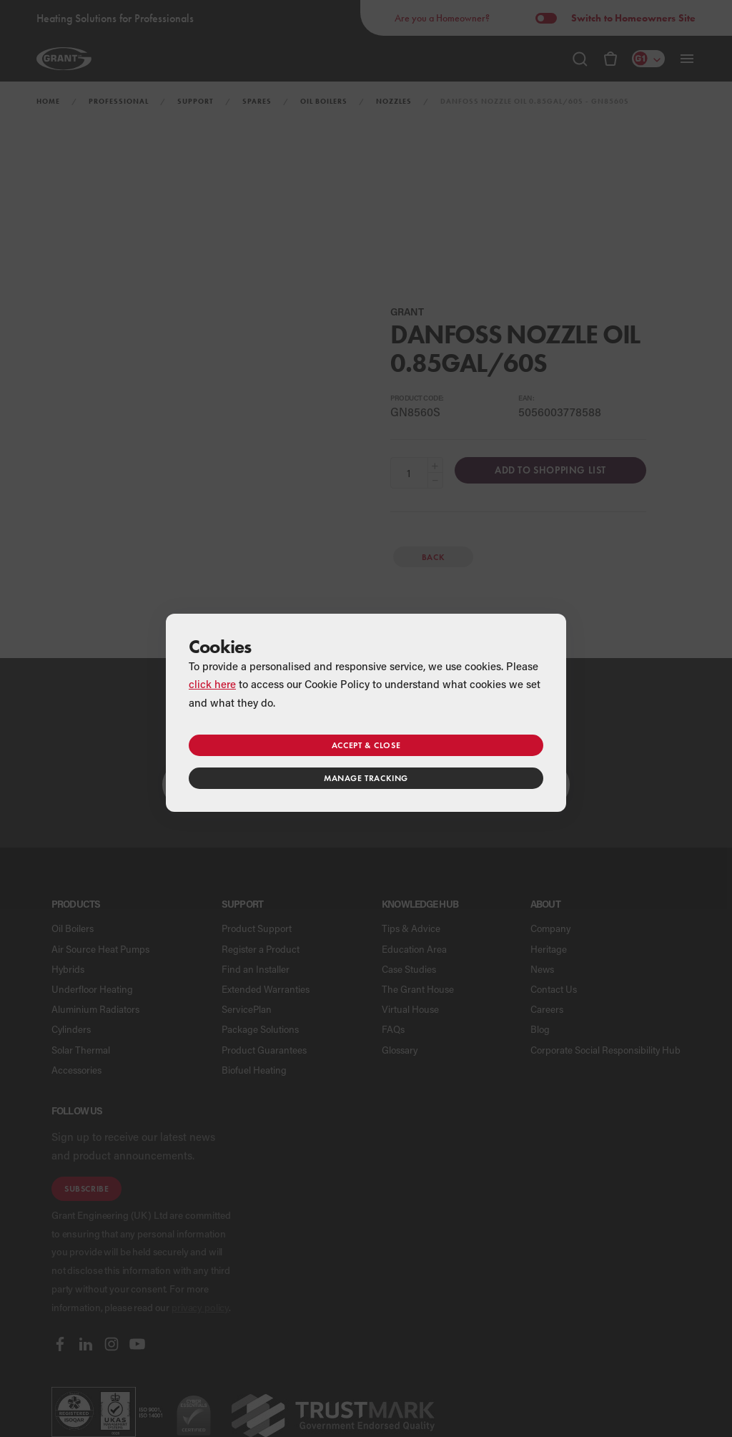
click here (212, 684)
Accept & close (366, 745)
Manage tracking (366, 778)
